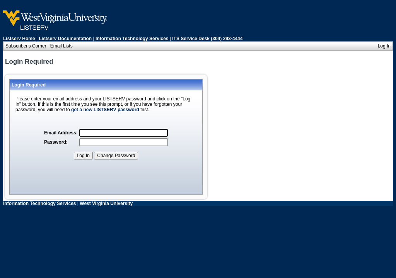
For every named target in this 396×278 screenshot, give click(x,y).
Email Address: (61, 133)
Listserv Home (19, 38)
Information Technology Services (132, 38)
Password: (56, 142)
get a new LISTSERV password (105, 109)
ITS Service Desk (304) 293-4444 (207, 38)
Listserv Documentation (65, 38)
